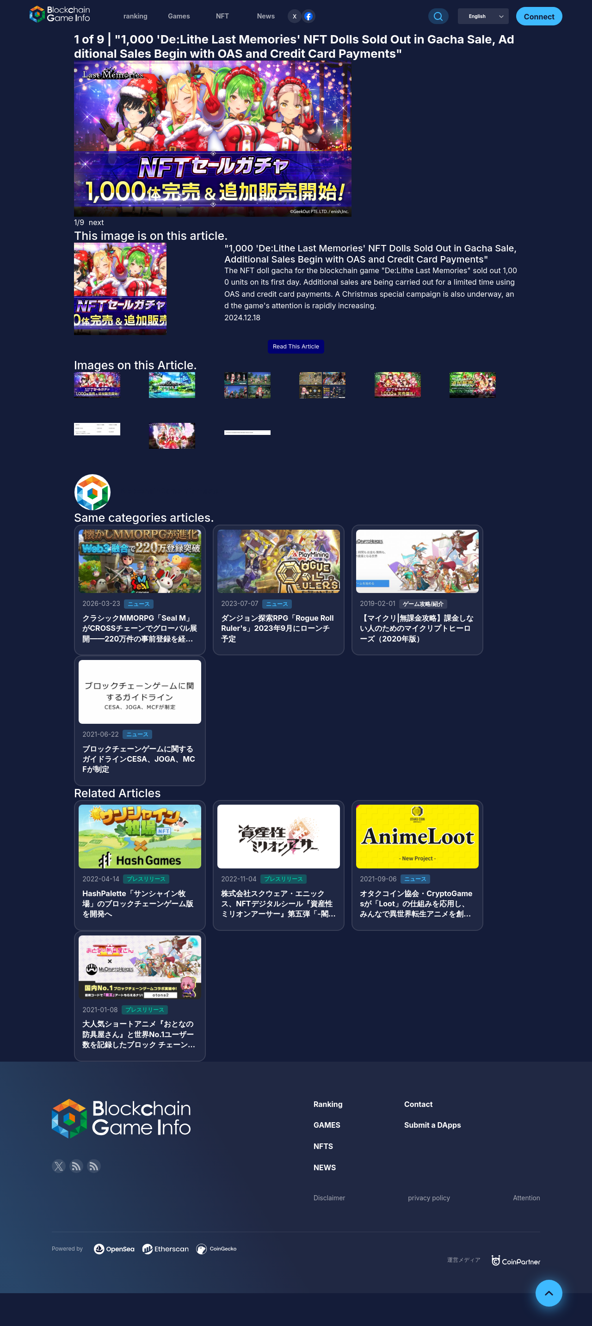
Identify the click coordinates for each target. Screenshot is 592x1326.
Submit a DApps (433, 1126)
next (96, 222)
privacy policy (429, 1200)
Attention (526, 1200)
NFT (222, 16)
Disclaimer (329, 1200)
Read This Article (296, 346)
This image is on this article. (151, 236)
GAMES (327, 1126)
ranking (135, 16)
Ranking (328, 1105)
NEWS (325, 1168)
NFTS (323, 1147)
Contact (418, 1105)
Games (179, 16)
